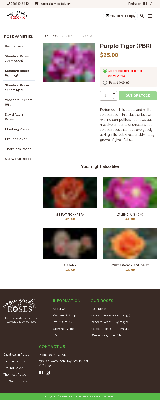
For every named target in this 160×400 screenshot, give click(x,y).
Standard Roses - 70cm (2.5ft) (18, 58)
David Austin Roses (14, 117)
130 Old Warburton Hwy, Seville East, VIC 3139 (64, 363)
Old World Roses (18, 159)
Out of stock (138, 96)
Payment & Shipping (66, 315)
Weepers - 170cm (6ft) (18, 102)
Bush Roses (14, 46)
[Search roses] (142, 15)
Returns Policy (62, 322)
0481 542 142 (20, 3)
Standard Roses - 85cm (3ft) (18, 73)
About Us (59, 308)
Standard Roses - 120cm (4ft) (18, 88)
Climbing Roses (17, 129)
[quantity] (105, 96)
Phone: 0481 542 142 (53, 354)
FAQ (56, 335)
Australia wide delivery (56, 3)
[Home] (17, 16)
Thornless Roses (18, 149)
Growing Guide (63, 328)
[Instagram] (150, 4)
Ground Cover (16, 139)
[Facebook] (144, 4)
